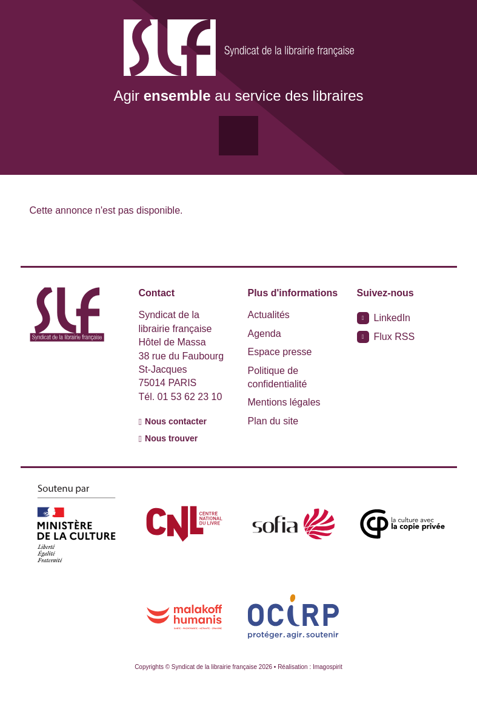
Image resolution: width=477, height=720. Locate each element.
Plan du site (273, 421)
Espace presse (280, 352)
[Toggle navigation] (238, 135)
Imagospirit (327, 667)
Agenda (264, 333)
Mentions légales (284, 402)
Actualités (269, 315)
